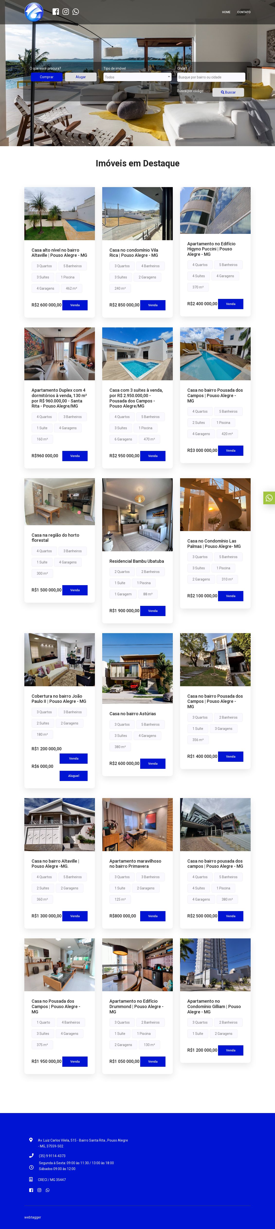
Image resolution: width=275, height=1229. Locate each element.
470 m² (149, 439)
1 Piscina (67, 277)
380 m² (120, 747)
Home (226, 12)
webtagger (32, 1217)
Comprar (47, 77)
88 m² (148, 594)
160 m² (42, 439)
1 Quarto (43, 1022)
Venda (75, 305)
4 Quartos (200, 265)
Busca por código (190, 91)
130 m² (149, 1045)
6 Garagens (123, 439)
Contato (244, 12)
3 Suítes (43, 277)
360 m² (42, 899)
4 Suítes (198, 276)
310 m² (227, 579)
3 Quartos (44, 266)
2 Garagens (147, 277)
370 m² (198, 287)
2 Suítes (198, 423)
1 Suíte (42, 428)
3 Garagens (223, 729)
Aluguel (73, 776)
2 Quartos (122, 572)
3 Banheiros (73, 417)
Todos (137, 76)
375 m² (42, 1045)
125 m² (120, 899)
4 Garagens (45, 288)
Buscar (228, 92)
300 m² (42, 573)
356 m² (198, 740)
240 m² (120, 288)
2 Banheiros (150, 572)
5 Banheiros (73, 266)
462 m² (71, 288)
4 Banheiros (150, 266)
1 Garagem (123, 594)
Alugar (81, 77)
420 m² (227, 434)
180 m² (42, 734)
